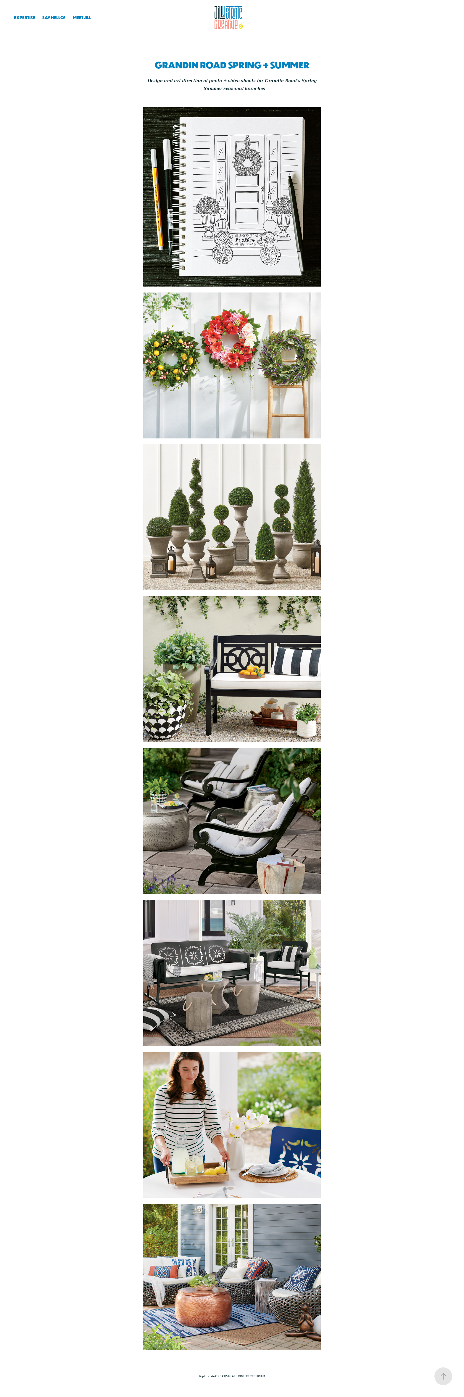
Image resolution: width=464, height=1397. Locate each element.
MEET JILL (82, 18)
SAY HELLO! (53, 18)
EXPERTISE (24, 18)
